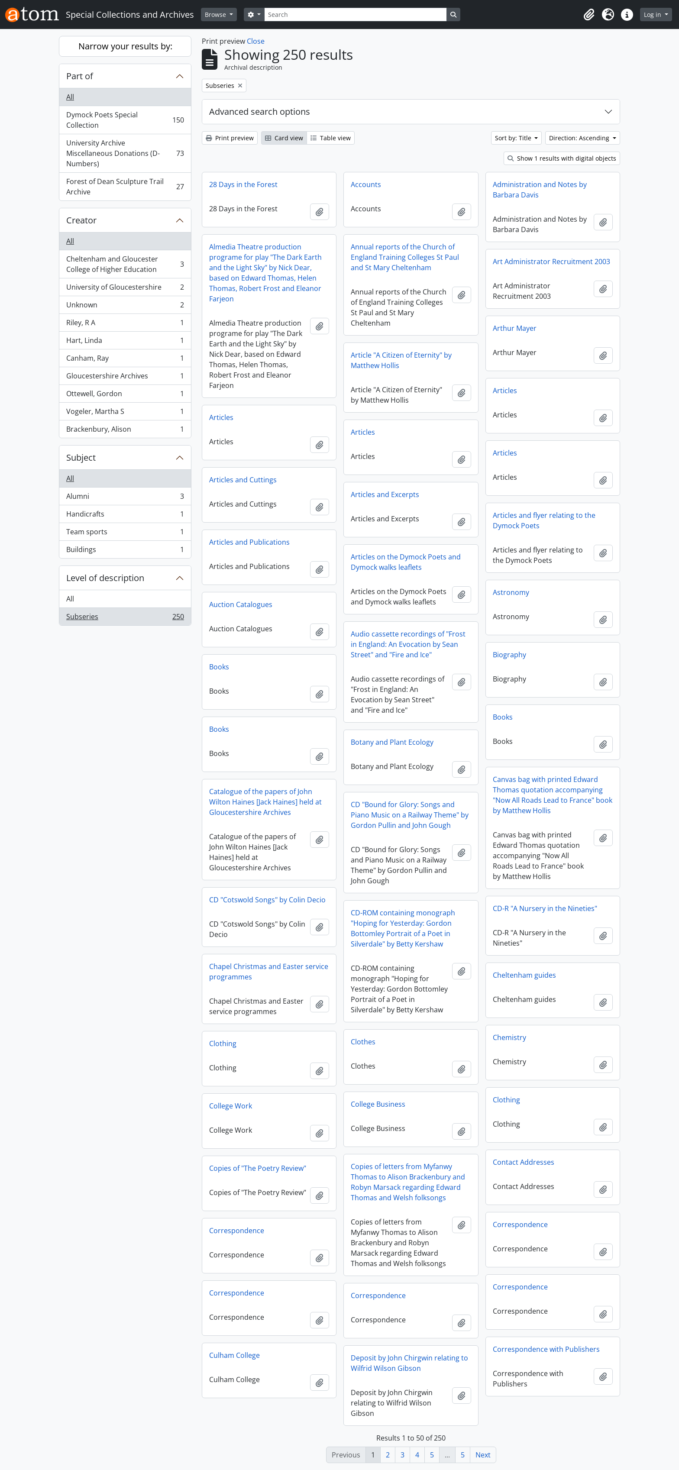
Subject (81, 457)
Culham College (234, 1355)
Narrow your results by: (125, 46)
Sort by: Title (514, 138)
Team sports (125, 534)
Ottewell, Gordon (125, 395)
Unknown (125, 307)
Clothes (363, 1042)
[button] (588, 14)
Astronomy (511, 592)
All (70, 97)
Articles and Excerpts (385, 494)
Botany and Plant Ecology (392, 742)
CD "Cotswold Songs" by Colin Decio (267, 900)
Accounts (366, 184)
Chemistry (509, 1037)
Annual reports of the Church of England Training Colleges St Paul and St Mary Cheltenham (405, 257)
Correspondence (520, 1224)
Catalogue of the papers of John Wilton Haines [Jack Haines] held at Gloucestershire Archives (265, 802)
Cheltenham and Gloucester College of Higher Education (125, 264)
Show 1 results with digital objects (562, 158)
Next (483, 1455)
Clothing (222, 1043)
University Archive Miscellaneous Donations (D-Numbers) (125, 153)
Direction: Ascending (580, 138)
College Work (230, 1106)
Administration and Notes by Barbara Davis (540, 190)
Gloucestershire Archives (125, 378)
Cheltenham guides (524, 975)
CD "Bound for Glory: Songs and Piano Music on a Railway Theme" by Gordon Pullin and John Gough (410, 815)
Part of (79, 76)
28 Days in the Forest (243, 184)
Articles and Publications (249, 542)
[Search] (355, 14)
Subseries (125, 618)
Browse (216, 14)
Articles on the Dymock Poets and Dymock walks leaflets (406, 562)
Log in (653, 14)
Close (256, 41)
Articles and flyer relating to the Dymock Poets (544, 520)
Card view (284, 138)
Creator (81, 220)
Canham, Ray (125, 360)
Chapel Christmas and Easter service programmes (268, 972)
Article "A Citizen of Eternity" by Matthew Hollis (401, 360)
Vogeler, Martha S (125, 413)
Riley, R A (125, 324)
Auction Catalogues (240, 604)
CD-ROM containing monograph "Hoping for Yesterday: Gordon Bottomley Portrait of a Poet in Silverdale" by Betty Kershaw (403, 928)
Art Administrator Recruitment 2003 (551, 261)
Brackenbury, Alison (125, 431)
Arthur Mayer (515, 328)
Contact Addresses (523, 1162)
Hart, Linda (125, 342)
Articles (505, 390)
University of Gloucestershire (125, 289)
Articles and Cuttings (243, 480)
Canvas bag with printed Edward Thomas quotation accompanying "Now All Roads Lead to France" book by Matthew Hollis (552, 795)
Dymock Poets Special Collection (125, 120)
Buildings (125, 551)
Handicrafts (125, 516)
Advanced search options (259, 111)
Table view (330, 138)
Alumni (125, 498)
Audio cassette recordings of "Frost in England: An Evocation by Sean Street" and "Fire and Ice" (408, 644)
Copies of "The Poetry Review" (257, 1168)
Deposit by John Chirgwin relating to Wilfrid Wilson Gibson (409, 1363)
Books (219, 667)
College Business (378, 1104)
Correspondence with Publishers (546, 1349)
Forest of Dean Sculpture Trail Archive (125, 187)
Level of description (105, 578)
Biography (509, 654)
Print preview (230, 138)
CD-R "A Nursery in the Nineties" (545, 908)
